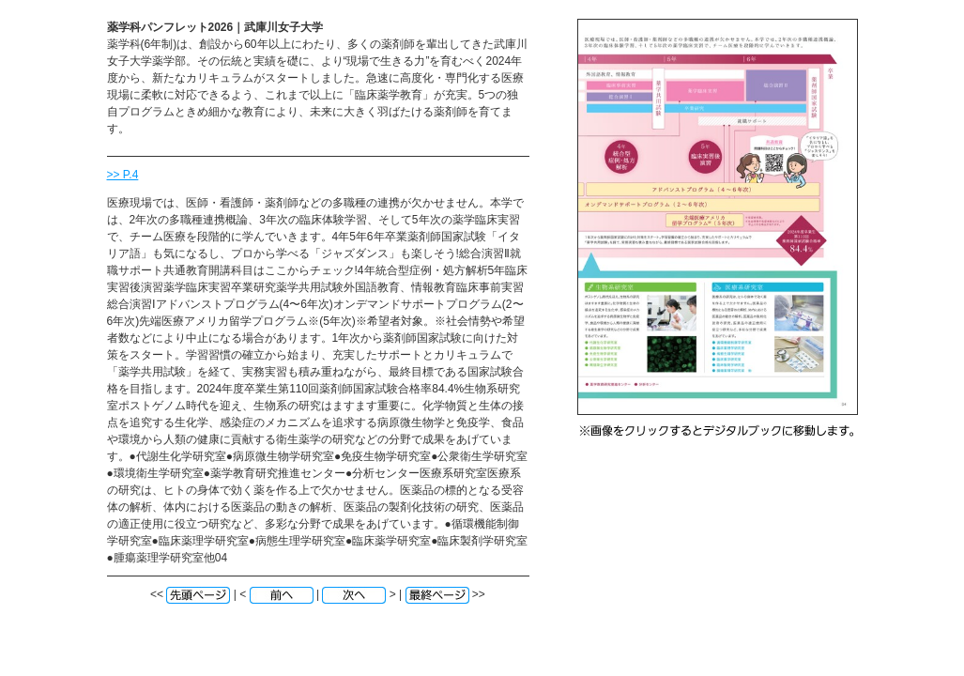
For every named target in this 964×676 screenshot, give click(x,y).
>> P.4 (123, 174)
